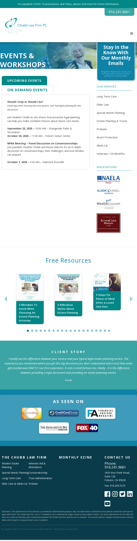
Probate (102, 130)
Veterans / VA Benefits (111, 154)
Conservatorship (38, 473)
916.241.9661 (116, 12)
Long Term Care (107, 97)
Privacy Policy (59, 530)
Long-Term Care (11, 479)
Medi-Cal (102, 146)
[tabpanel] (30, 300)
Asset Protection (107, 138)
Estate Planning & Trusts (112, 122)
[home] (24, 26)
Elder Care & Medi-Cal (14, 484)
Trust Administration (40, 479)
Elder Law (103, 105)
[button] (131, 35)
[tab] (24, 81)
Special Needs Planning (111, 114)
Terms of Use (72, 530)
